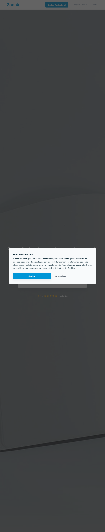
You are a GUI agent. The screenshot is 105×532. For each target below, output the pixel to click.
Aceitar (32, 276)
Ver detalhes (60, 276)
